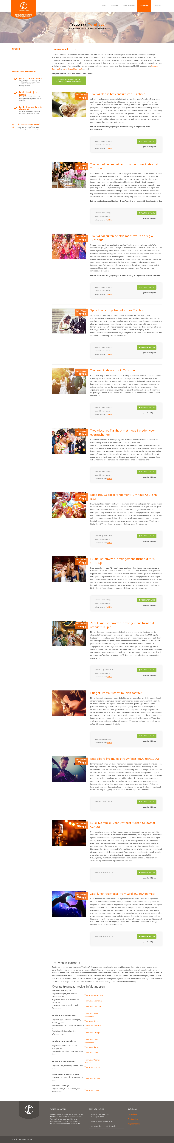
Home (104, 6)
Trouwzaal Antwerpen (94, 995)
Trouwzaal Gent (91, 1047)
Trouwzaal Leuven (92, 1067)
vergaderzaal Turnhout (72, 69)
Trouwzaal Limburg (93, 1090)
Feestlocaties (133, 1119)
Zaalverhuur (132, 1114)
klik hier (109, 148)
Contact (157, 6)
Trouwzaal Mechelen (93, 1001)
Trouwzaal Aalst (91, 1053)
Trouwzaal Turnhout (93, 1006)
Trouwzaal (144, 6)
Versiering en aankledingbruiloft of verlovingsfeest (69, 80)
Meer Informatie (147, 141)
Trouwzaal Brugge (92, 1021)
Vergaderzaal (129, 6)
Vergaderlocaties (134, 1124)
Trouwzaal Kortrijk (92, 1032)
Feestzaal (115, 6)
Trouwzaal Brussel (92, 1078)
